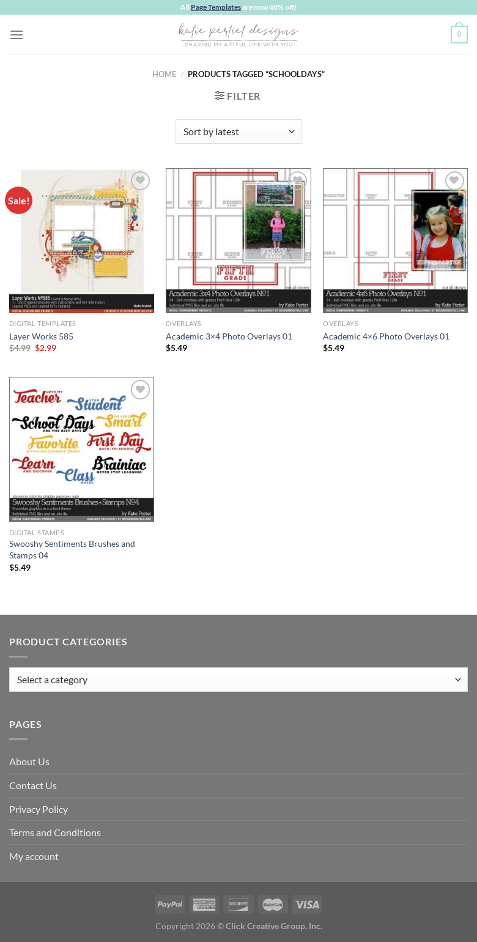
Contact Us (33, 785)
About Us (29, 761)
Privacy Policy (38, 809)
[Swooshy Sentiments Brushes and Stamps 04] (81, 449)
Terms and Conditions (55, 832)
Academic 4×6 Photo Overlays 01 (386, 336)
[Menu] (16, 35)
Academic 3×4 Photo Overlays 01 (229, 336)
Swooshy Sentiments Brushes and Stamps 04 (72, 549)
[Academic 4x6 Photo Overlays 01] (395, 240)
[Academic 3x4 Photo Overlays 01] (238, 240)
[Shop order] (238, 131)
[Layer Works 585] (81, 240)
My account (34, 856)
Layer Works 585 (41, 336)
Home (164, 74)
